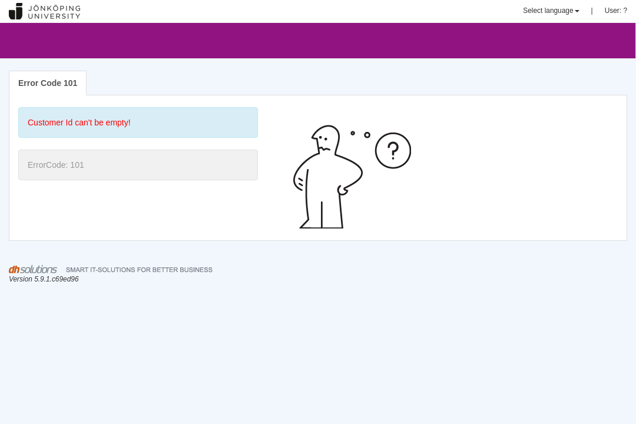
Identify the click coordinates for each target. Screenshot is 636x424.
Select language (551, 10)
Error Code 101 (47, 83)
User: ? (616, 10)
